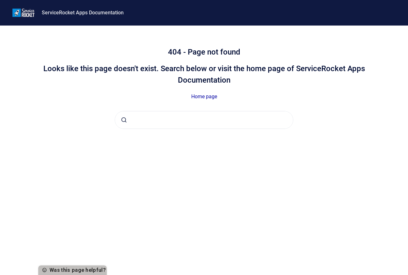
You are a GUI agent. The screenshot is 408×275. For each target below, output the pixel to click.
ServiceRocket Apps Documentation (83, 13)
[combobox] (204, 120)
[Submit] (124, 120)
